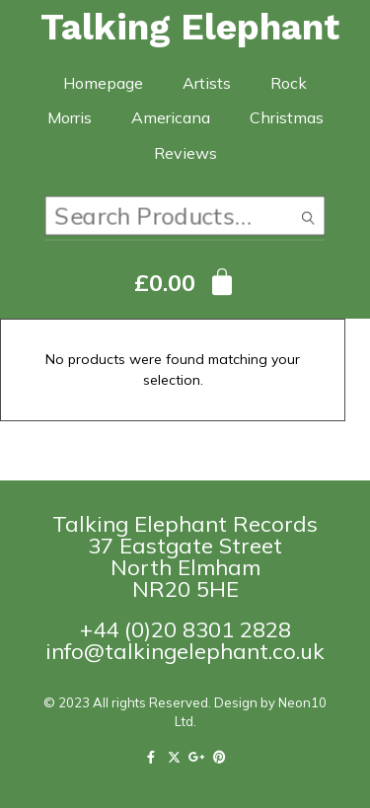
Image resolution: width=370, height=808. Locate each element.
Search (308, 220)
